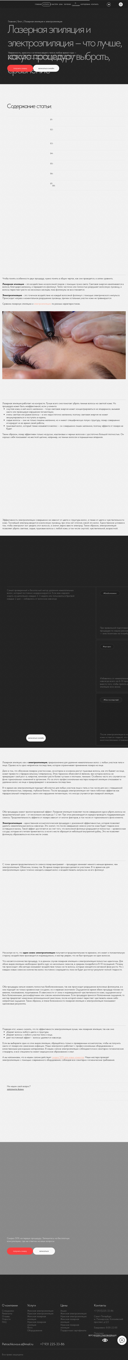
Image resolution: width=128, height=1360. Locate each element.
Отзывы (6, 1316)
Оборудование (34, 1330)
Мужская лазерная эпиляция (36, 1323)
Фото (30, 1327)
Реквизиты (7, 1313)
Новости (6, 1319)
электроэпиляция (78, 1313)
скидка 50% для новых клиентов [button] (68, 1057)
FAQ (4, 1321)
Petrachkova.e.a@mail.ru (17, 1344)
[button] (20, 68)
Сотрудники (8, 1310)
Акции (63, 1310)
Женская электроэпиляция (40, 1310)
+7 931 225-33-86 (52, 1344)
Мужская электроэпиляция (40, 1313)
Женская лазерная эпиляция (36, 1318)
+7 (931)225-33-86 (103, 1310)
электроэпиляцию (42, 303)
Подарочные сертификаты (73, 1330)
